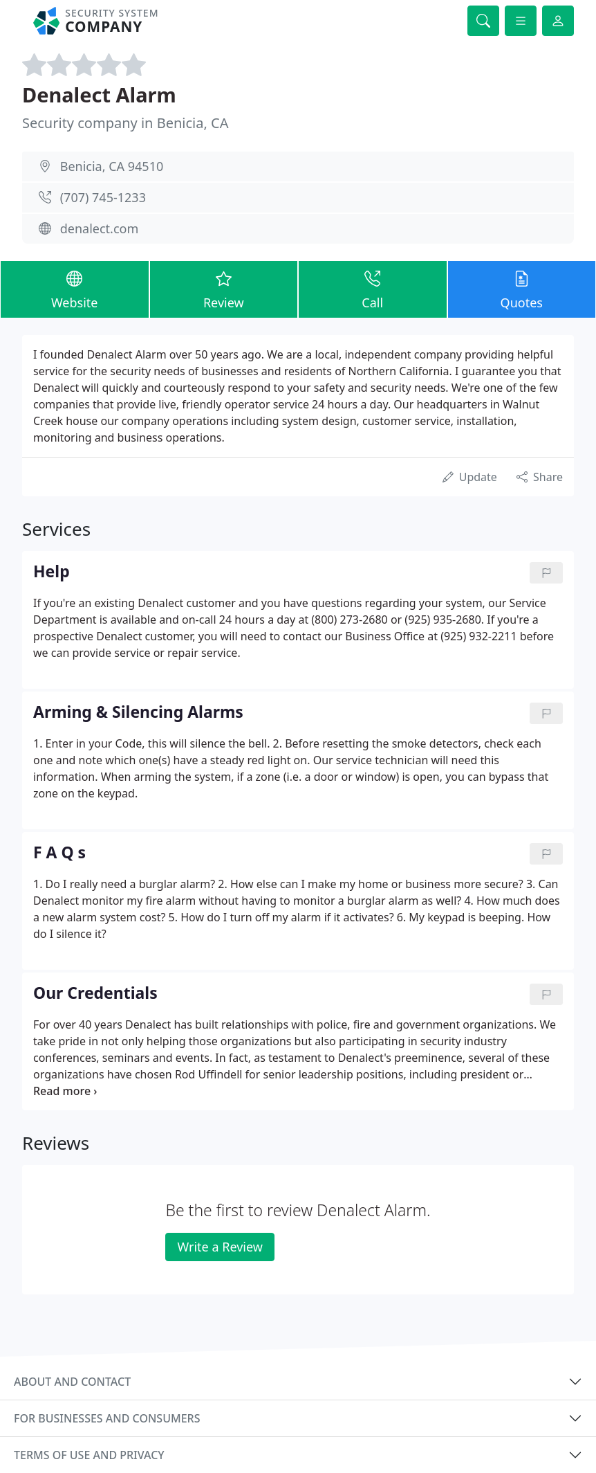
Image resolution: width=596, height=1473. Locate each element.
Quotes (522, 288)
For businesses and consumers (107, 1418)
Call (373, 288)
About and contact (72, 1381)
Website (75, 288)
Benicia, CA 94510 (112, 166)
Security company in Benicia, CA (125, 123)
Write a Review (219, 1246)
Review (224, 288)
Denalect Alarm (99, 94)
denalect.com (99, 228)
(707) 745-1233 (103, 197)
